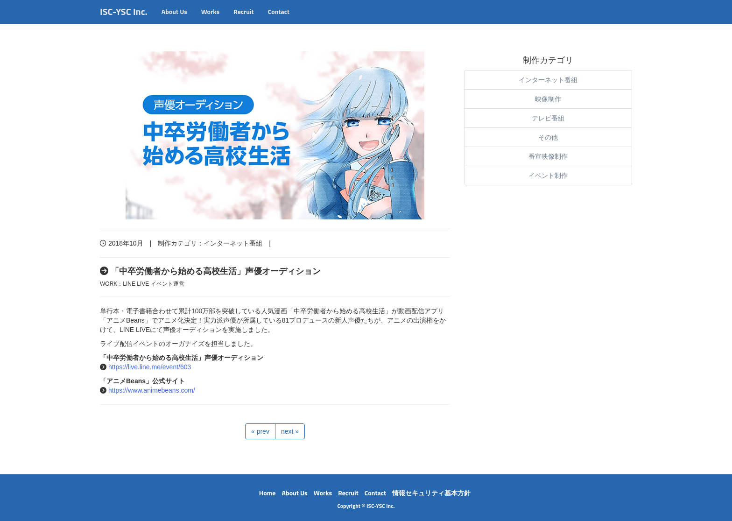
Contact (278, 21)
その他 (548, 137)
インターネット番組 (233, 243)
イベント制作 (548, 175)
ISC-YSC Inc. (124, 21)
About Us (174, 21)
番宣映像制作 (548, 156)
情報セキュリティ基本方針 (431, 493)
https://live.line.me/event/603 (149, 367)
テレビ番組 (548, 118)
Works (210, 21)
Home (267, 493)
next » (290, 431)
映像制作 (548, 99)
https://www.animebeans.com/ (151, 390)
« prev (260, 431)
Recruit (243, 21)
